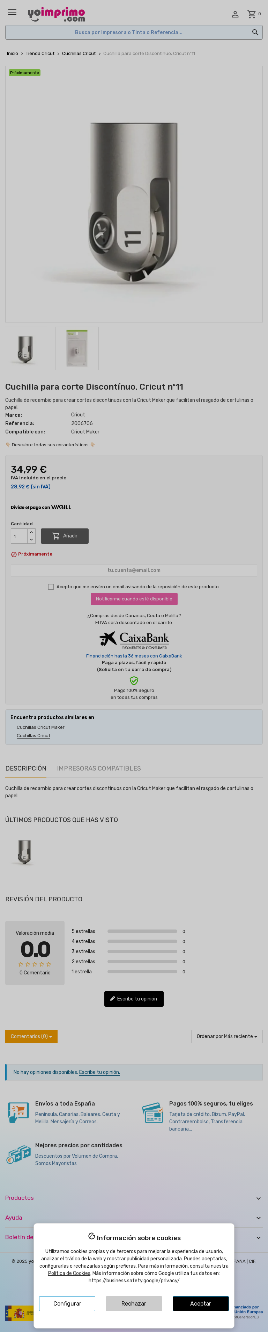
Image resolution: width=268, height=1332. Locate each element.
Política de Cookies (69, 1273)
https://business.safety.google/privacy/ (134, 1281)
